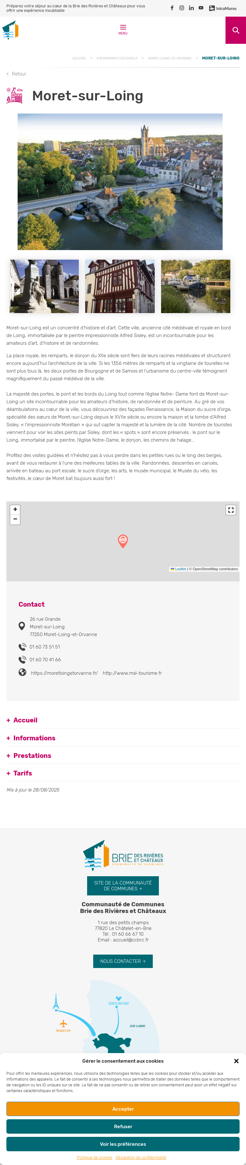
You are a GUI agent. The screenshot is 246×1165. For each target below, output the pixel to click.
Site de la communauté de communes (123, 886)
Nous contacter (120, 961)
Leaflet (178, 569)
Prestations (32, 756)
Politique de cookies (94, 1157)
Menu (123, 31)
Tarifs (22, 773)
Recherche (236, 30)
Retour (19, 74)
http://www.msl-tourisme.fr (132, 673)
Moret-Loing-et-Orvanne (170, 58)
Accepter (123, 1109)
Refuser (123, 1127)
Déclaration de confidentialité (141, 1157)
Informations (34, 738)
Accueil (79, 58)
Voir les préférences (123, 1144)
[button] (236, 1061)
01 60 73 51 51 (44, 647)
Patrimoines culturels (117, 58)
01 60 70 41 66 (45, 660)
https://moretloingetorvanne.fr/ (64, 673)
